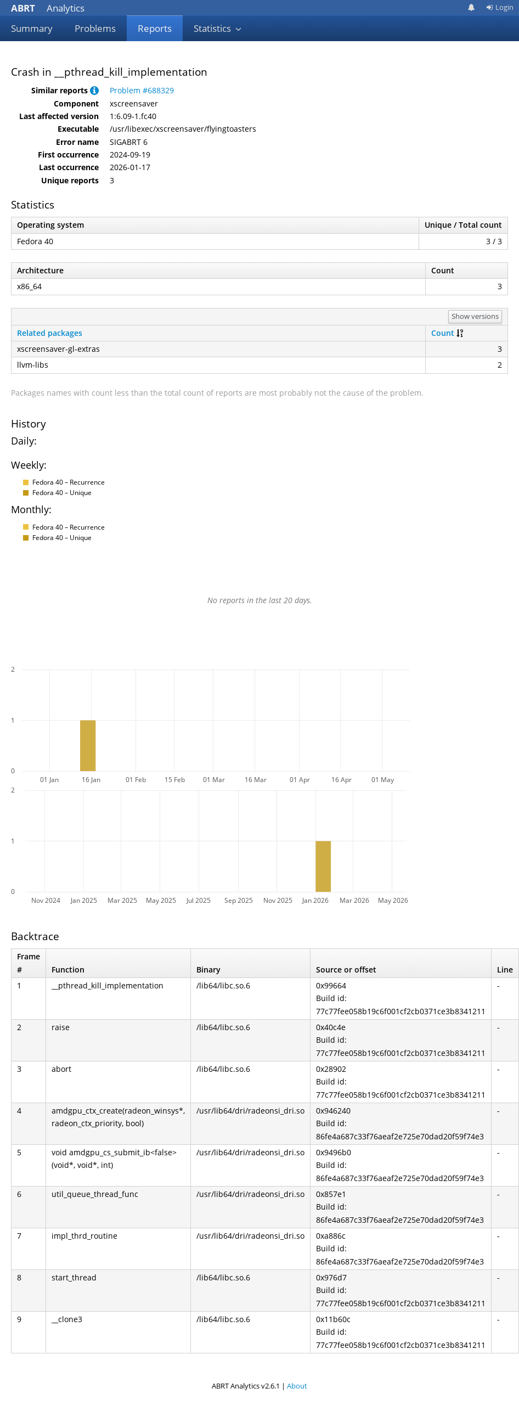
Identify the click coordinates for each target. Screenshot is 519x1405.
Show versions (475, 316)
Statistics (218, 28)
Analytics (47, 8)
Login (500, 7)
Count (442, 333)
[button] (94, 90)
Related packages (49, 333)
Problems (95, 28)
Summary (32, 28)
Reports (155, 28)
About (297, 1386)
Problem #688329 (142, 90)
